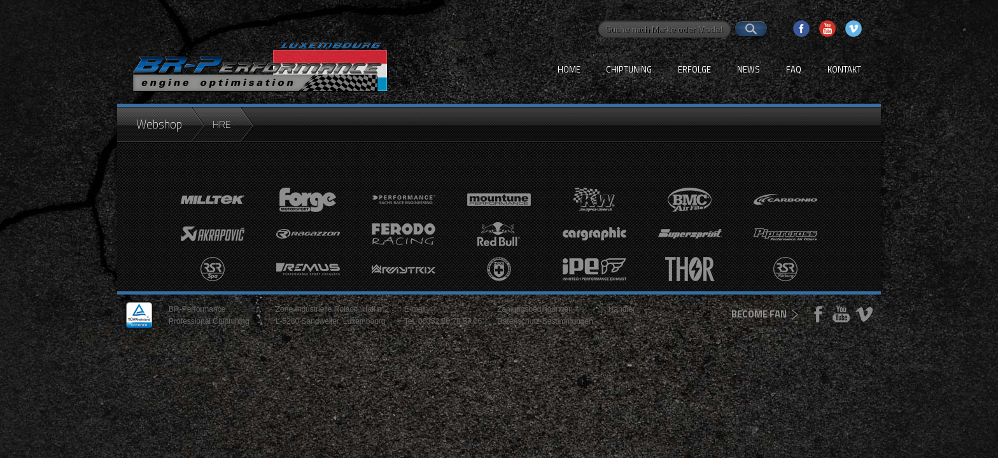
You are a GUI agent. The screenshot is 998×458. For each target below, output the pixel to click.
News (748, 69)
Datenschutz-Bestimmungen (545, 321)
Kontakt (844, 69)
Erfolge (694, 69)
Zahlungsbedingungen (535, 309)
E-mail (415, 309)
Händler (621, 309)
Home (569, 69)
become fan (759, 314)
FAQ (793, 69)
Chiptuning (629, 69)
